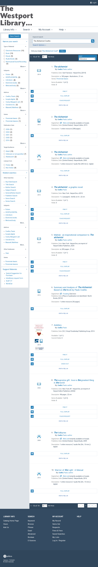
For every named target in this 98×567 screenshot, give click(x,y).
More (62, 51)
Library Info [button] (9, 29)
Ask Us (6, 527)
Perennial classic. (12, 118)
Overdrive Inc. (10, 105)
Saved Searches (58, 534)
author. (64, 69)
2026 (8, 129)
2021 (8, 135)
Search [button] (27, 29)
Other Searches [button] (8, 178)
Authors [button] (6, 92)
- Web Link (64, 123)
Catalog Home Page (11, 521)
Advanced (31, 534)
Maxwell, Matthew (12, 107)
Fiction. (8, 74)
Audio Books (10, 59)
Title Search (10, 184)
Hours (5, 524)
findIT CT (9, 281)
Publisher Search (11, 196)
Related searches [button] (9, 173)
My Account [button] (45, 29)
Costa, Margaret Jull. (13, 102)
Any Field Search (11, 182)
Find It (49, 91)
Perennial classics (12, 121)
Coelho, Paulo (10, 96)
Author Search (11, 187)
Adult (8, 151)
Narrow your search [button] (10, 41)
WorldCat (9, 284)
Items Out (56, 524)
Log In (94, 3)
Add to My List (63, 105)
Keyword (31, 521)
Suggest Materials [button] (10, 269)
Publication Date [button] (9, 125)
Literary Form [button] (8, 161)
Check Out (50, 363)
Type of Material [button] (9, 46)
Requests (56, 527)
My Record (56, 521)
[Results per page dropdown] (44, 56)
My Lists (55, 537)
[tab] (14, 41)
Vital (7, 253)
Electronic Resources (13, 50)
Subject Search (11, 190)
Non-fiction (10, 168)
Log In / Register (58, 541)
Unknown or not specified (15, 154)
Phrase (30, 527)
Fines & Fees (57, 531)
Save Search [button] (15, 36)
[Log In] (91, 3)
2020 (8, 137)
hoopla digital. (10, 99)
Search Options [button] (39, 45)
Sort (80, 56)
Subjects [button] (6, 70)
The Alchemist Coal (49, 51)
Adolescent (10, 157)
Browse (31, 524)
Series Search (10, 201)
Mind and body (11, 85)
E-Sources (32, 541)
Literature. (9, 80)
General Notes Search (13, 193)
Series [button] (6, 114)
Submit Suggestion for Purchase (14, 274)
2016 (8, 140)
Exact (30, 531)
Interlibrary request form (14, 278)
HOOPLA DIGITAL (12, 77)
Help (79, 517)
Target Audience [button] (9, 147)
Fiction (8, 165)
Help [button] (62, 29)
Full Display (50, 96)
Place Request (50, 100)
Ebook (8, 56)
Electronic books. (11, 83)
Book (8, 53)
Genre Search (10, 198)
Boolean (31, 537)
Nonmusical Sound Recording (16, 62)
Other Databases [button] (9, 249)
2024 (8, 132)
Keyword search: (38, 37)
